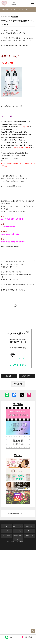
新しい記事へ (26, 376)
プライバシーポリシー (18, 537)
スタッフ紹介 (17, 531)
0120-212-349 (18, 364)
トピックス (15, 16)
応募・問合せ (6, 535)
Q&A (29, 531)
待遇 (7, 531)
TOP (7, 526)
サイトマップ (29, 535)
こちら (19, 357)
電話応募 (27, 637)
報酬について (29, 526)
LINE (9, 637)
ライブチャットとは (18, 526)
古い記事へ (9, 376)
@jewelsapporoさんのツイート (18, 513)
